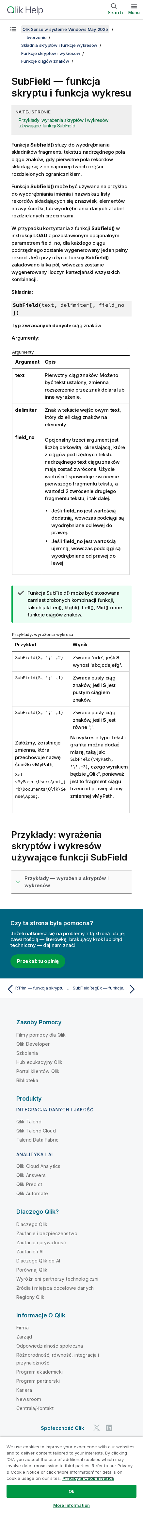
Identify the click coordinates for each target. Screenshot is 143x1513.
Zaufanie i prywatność (41, 1242)
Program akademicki (39, 1372)
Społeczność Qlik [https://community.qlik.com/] (63, 1428)
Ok (71, 1491)
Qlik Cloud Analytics (38, 1166)
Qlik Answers (31, 1175)
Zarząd (24, 1336)
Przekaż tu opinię (38, 961)
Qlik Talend (28, 1121)
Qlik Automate (32, 1193)
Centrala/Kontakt (35, 1408)
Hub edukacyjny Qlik (39, 1062)
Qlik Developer (33, 1044)
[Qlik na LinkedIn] (109, 1428)
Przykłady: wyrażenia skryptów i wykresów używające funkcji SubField (63, 122)
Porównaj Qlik (31, 1270)
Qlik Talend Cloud (36, 1130)
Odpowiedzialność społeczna (49, 1346)
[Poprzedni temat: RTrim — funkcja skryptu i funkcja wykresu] (37, 989)
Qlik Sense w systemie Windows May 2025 (65, 29)
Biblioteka (27, 1080)
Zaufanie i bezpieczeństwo (46, 1233)
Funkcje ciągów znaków (45, 61)
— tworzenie (33, 37)
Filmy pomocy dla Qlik (41, 1035)
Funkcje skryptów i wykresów (50, 53)
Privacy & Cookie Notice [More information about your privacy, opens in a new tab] (88, 1478)
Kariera (24, 1390)
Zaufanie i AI (29, 1251)
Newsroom (28, 1399)
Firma (22, 1327)
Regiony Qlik (30, 1297)
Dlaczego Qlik (31, 1224)
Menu (134, 12)
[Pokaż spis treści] (13, 29)
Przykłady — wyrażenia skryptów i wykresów (66, 882)
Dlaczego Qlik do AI (38, 1260)
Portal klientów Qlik (37, 1071)
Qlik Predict (29, 1184)
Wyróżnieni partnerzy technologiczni (57, 1279)
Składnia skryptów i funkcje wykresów (59, 45)
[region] (71, 1475)
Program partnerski (38, 1381)
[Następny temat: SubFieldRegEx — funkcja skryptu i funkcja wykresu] (105, 989)
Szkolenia (27, 1053)
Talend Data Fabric (37, 1140)
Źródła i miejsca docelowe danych (55, 1288)
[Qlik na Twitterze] (97, 1428)
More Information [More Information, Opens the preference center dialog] (71, 1505)
